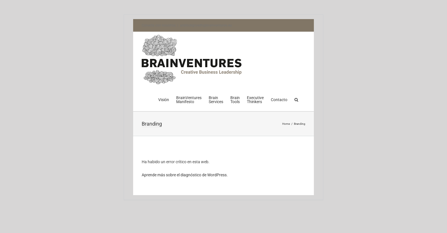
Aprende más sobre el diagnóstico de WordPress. (185, 175)
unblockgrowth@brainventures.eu (206, 25)
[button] (296, 99)
